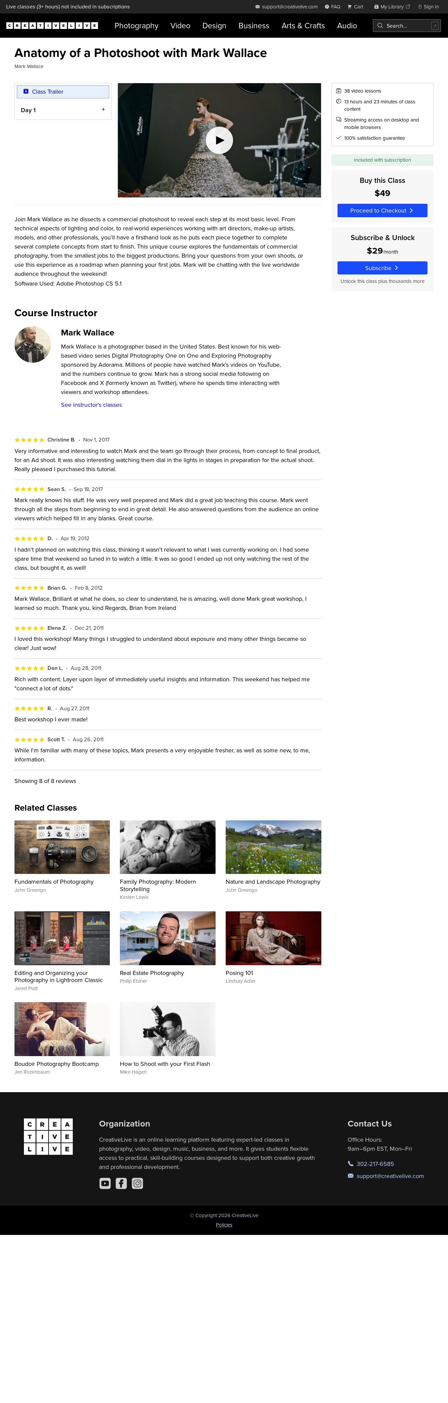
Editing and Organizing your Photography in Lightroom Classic (58, 976)
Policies (224, 1224)
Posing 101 (239, 973)
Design (214, 25)
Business (253, 25)
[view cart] (357, 6)
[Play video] (219, 140)
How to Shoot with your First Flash (165, 1063)
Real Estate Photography (152, 973)
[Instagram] (137, 1183)
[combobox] (407, 26)
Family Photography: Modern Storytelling (158, 885)
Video (180, 25)
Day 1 (28, 110)
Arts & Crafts (303, 25)
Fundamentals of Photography (54, 881)
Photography (136, 25)
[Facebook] (121, 1183)
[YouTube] (105, 1183)
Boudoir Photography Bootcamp (56, 1063)
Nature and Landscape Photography (273, 881)
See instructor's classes (91, 404)
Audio (347, 25)
